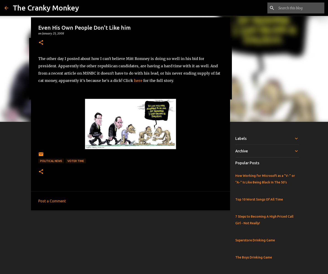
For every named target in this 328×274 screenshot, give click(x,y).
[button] (41, 43)
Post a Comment (52, 201)
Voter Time (75, 160)
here (138, 80)
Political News (51, 160)
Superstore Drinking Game (255, 240)
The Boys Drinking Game (253, 257)
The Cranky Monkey (46, 8)
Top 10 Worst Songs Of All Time (259, 199)
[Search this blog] (300, 8)
